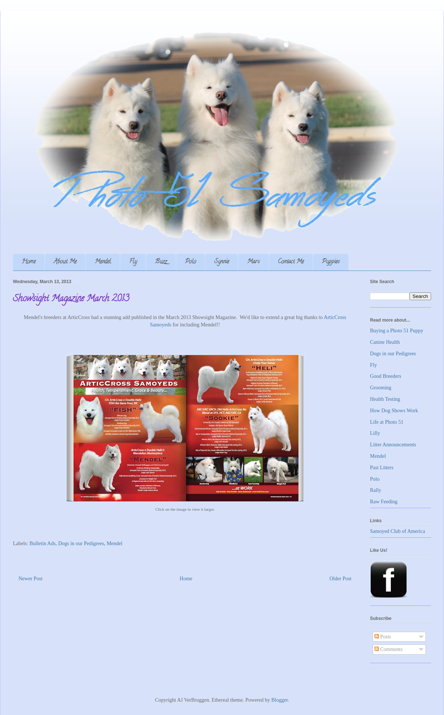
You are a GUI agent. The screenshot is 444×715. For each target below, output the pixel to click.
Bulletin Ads (43, 543)
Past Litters (381, 467)
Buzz (161, 262)
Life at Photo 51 (387, 422)
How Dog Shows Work (394, 410)
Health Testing (385, 399)
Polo (190, 262)
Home (29, 262)
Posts (382, 637)
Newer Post (30, 578)
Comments (388, 649)
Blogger (279, 700)
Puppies (331, 262)
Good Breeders (385, 376)
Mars (253, 262)
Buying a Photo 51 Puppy (396, 330)
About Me (65, 262)
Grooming (380, 387)
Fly (133, 262)
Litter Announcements (393, 444)
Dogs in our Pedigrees (81, 543)
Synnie (221, 262)
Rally (375, 490)
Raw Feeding (383, 501)
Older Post (341, 578)
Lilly (375, 433)
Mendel (103, 262)
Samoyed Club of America (397, 531)
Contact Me (291, 262)
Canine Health (385, 342)
